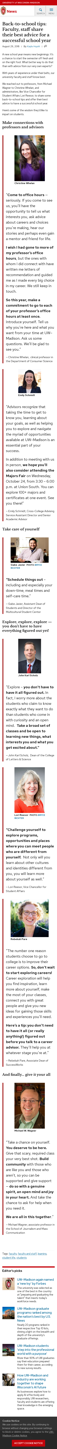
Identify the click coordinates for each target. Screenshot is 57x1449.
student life (8, 1257)
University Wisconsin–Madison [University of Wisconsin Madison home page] (21, 2)
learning (42, 1253)
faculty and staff (27, 1253)
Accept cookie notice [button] (28, 1443)
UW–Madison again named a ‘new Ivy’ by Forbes (35, 1282)
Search (41, 11)
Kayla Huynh (33, 46)
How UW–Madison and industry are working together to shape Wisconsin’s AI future (32, 1381)
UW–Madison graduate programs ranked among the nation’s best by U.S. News (34, 1315)
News (9, 10)
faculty (13, 1253)
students (22, 1257)
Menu (51, 11)
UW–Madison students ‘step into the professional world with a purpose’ (35, 1350)
